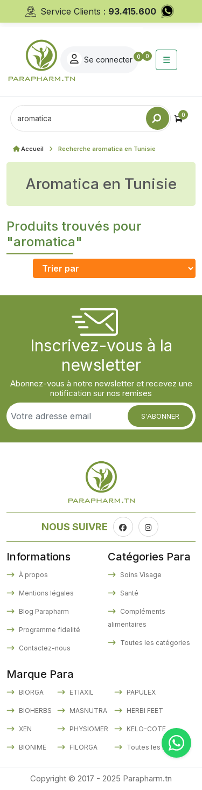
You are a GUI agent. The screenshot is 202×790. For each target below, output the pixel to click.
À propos (32, 575)
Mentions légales (45, 593)
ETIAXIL (81, 692)
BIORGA (30, 692)
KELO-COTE (145, 729)
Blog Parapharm (43, 611)
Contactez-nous (44, 648)
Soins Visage (140, 575)
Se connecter (100, 59)
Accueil (32, 149)
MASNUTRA (87, 710)
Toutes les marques (157, 747)
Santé (128, 593)
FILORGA (82, 747)
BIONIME (31, 747)
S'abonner (160, 416)
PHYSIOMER (88, 729)
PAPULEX (140, 692)
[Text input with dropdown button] (78, 118)
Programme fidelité (48, 630)
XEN (24, 729)
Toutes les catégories (154, 643)
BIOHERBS (34, 710)
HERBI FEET (144, 710)
